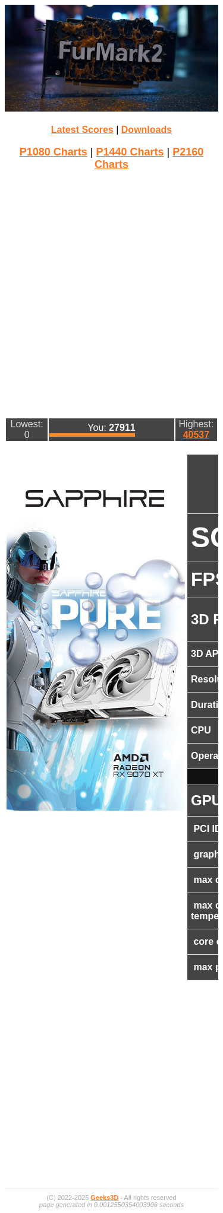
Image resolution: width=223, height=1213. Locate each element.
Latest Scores (82, 130)
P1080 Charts (53, 152)
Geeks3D (104, 1197)
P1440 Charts (130, 152)
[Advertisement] (111, 293)
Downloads (146, 130)
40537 (196, 435)
